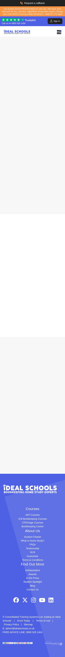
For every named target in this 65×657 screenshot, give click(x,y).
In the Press (32, 578)
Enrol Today (23, 620)
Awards (33, 574)
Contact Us (32, 589)
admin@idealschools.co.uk (20, 628)
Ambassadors (32, 570)
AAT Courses (32, 514)
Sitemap (28, 624)
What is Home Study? (32, 540)
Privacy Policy (11, 624)
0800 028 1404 (18, 23)
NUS (32, 552)
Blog (32, 585)
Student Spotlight (32, 581)
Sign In (55, 20)
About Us (32, 531)
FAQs (32, 544)
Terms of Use (43, 620)
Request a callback (32, 3)
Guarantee (32, 556)
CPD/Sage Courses (32, 522)
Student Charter (32, 537)
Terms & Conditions (32, 560)
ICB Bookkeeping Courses (32, 518)
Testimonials (32, 548)
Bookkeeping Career (32, 526)
